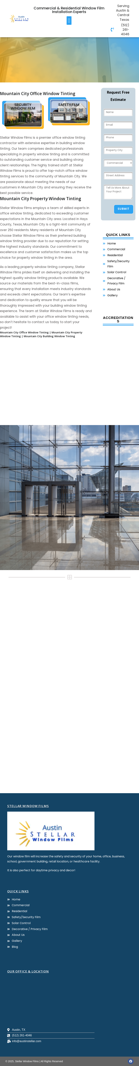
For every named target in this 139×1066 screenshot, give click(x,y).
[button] (69, 20)
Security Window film (23, 106)
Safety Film (68, 104)
